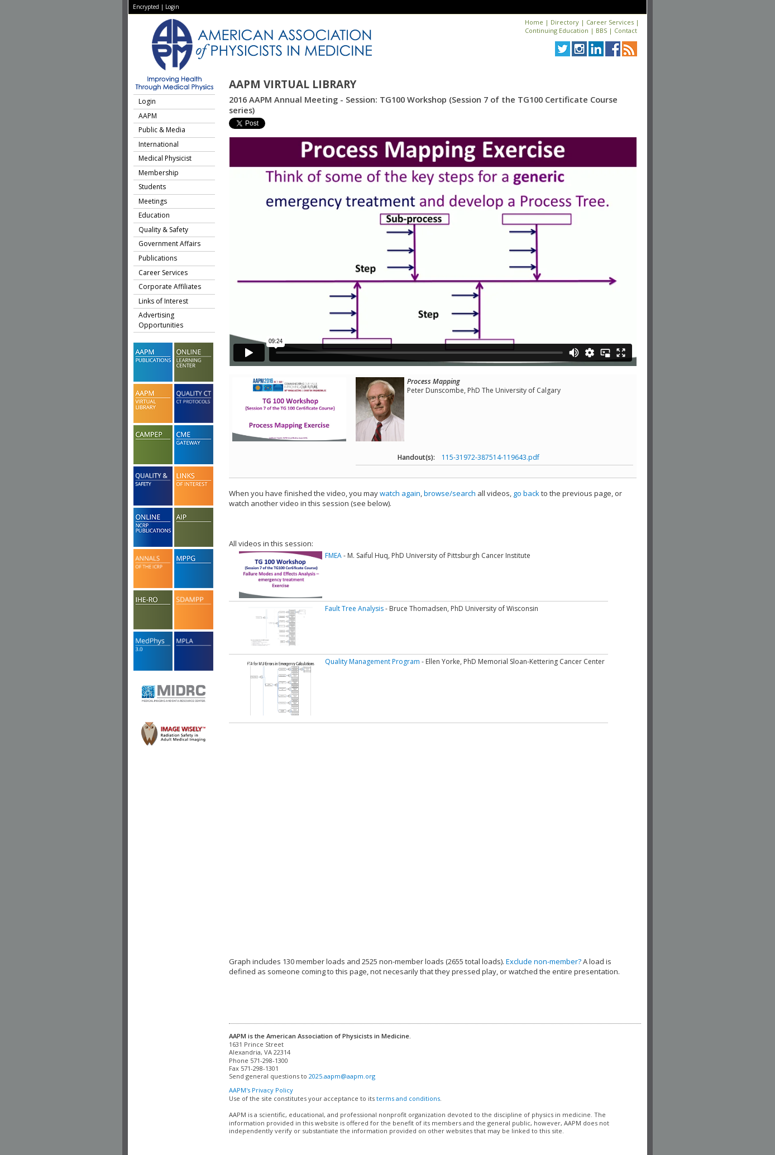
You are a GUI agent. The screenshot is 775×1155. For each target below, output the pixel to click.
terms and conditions (408, 1098)
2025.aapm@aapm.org (342, 1076)
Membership (158, 172)
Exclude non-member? (543, 961)
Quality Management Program (372, 661)
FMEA (333, 555)
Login (172, 7)
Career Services (610, 22)
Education (154, 215)
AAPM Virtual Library (292, 84)
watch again (400, 493)
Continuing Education (557, 30)
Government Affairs (169, 243)
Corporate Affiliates (169, 286)
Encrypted (146, 7)
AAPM (147, 116)
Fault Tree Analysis (354, 608)
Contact (625, 30)
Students (152, 186)
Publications (157, 258)
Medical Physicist (165, 158)
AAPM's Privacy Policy (261, 1090)
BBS (601, 30)
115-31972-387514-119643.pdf (490, 457)
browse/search (450, 493)
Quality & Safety (163, 229)
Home (534, 22)
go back (526, 493)
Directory (565, 22)
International (158, 144)
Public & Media (161, 129)
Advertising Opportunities (160, 320)
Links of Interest (163, 301)
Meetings (152, 201)
